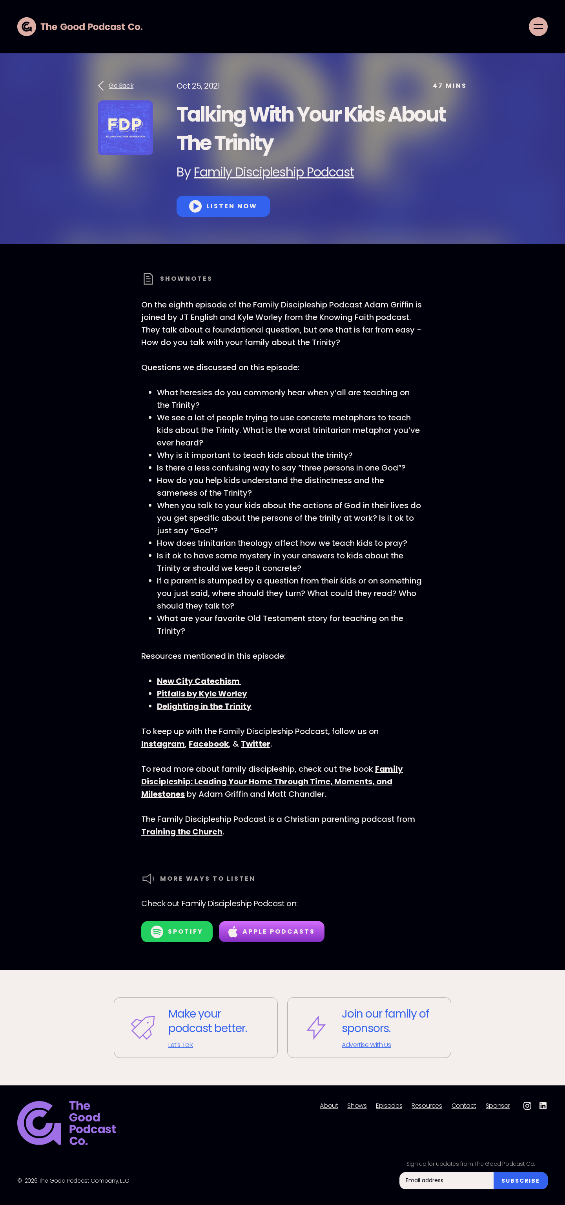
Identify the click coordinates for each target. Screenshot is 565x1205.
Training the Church (181, 831)
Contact (464, 1106)
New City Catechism (199, 681)
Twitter (255, 743)
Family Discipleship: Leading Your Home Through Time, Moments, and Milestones (272, 781)
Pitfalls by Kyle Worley (202, 693)
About (329, 1106)
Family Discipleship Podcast (274, 172)
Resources (427, 1106)
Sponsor (498, 1106)
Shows (356, 1106)
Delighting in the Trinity (204, 706)
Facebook (209, 743)
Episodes (389, 1106)
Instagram (163, 743)
